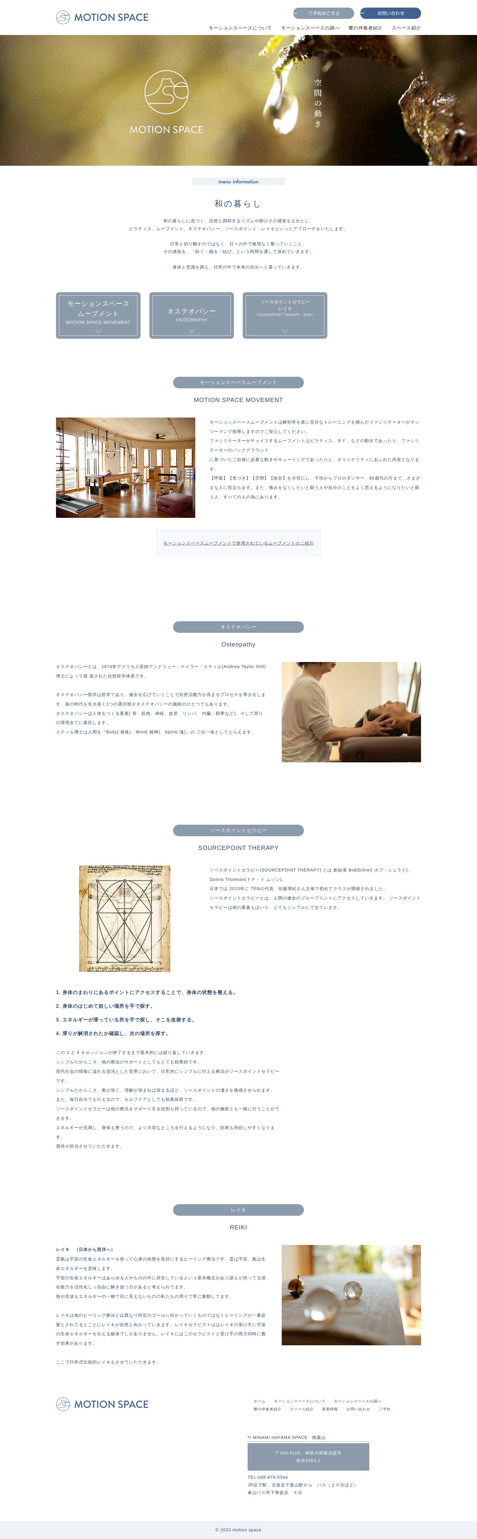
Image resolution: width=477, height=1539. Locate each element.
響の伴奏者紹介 (363, 27)
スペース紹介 (406, 27)
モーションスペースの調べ (306, 27)
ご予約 (385, 1409)
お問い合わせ (358, 1409)
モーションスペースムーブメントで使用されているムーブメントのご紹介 (238, 543)
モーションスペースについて (234, 27)
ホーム (260, 1401)
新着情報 (330, 1409)
